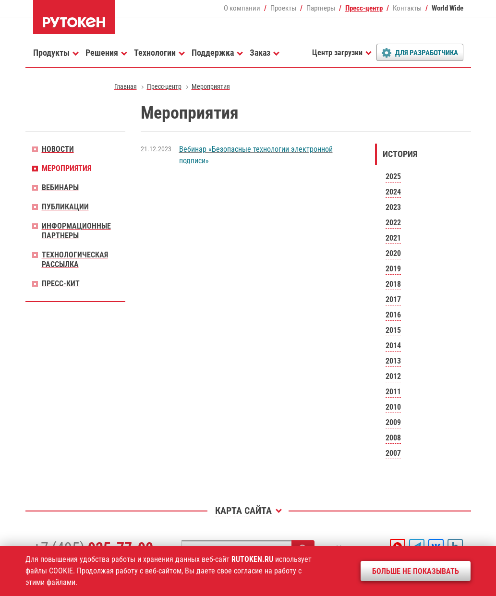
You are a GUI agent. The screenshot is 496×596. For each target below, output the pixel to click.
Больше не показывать (415, 571)
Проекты (283, 8)
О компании (242, 8)
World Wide (447, 8)
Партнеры (320, 8)
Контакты (407, 8)
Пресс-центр (364, 8)
